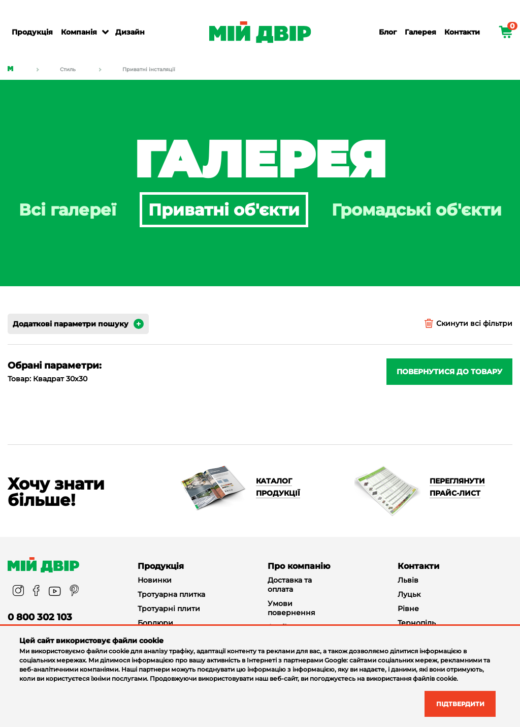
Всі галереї (67, 210)
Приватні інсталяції (148, 69)
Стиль (68, 69)
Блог (388, 32)
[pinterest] (74, 591)
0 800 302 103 (40, 617)
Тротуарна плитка (171, 594)
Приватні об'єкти (224, 210)
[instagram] (18, 591)
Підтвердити (454, 703)
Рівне (408, 608)
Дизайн (130, 32)
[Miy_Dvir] (43, 564)
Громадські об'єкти (417, 210)
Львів (408, 580)
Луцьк (409, 594)
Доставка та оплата (290, 584)
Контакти (462, 32)
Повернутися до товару (449, 371)
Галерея (420, 32)
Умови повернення (291, 608)
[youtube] (54, 591)
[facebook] (36, 591)
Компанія (79, 32)
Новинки (155, 580)
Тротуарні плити (169, 608)
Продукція (32, 32)
